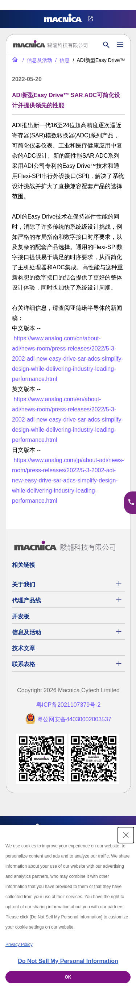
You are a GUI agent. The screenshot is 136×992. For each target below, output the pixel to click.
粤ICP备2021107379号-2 (68, 705)
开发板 (20, 616)
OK (68, 977)
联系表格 (23, 664)
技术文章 (23, 648)
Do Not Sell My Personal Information (68, 961)
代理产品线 (26, 600)
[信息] (62, 60)
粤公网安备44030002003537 (74, 719)
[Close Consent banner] (126, 835)
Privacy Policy (19, 944)
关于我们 (23, 584)
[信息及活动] (36, 60)
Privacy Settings (17, 5)
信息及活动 (26, 632)
